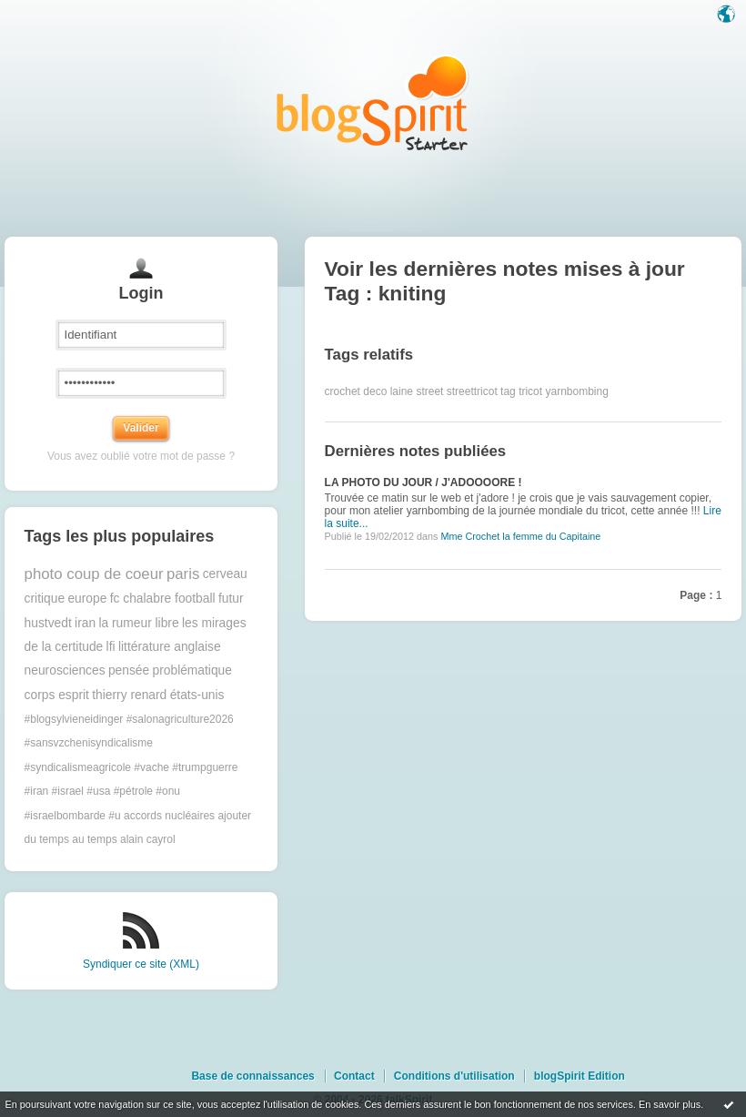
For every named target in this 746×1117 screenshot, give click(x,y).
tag (508, 391)
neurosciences (65, 670)
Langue (728, 15)
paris (182, 574)
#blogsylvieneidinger (74, 719)
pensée (128, 670)
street (429, 391)
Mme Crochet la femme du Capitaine (520, 536)
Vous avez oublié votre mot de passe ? (141, 456)
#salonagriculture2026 (180, 719)
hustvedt (48, 623)
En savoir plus (670, 1104)
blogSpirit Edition (579, 1076)
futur (231, 598)
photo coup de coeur (94, 574)
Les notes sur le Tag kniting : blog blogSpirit (373, 102)
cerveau (225, 574)
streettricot (472, 391)
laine (401, 391)
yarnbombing (576, 391)
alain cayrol (148, 839)
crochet (342, 391)
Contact (354, 1076)
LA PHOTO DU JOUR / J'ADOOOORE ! (423, 482)
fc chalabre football (163, 598)
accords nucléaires (169, 815)
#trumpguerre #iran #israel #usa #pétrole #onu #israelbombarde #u (131, 791)
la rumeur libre (138, 623)
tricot (530, 391)
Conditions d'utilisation (454, 1076)
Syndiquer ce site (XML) (141, 964)
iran (85, 623)
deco (375, 391)
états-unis (197, 695)
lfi (111, 647)
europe (86, 598)
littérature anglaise (169, 647)
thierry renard (129, 695)
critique (45, 598)
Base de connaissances (252, 1076)
